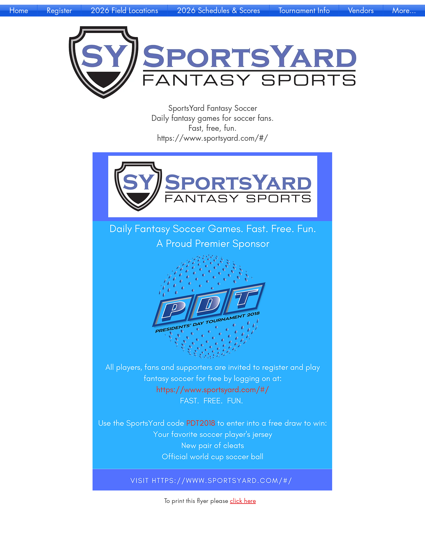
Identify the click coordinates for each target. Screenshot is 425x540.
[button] (59, 11)
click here (243, 501)
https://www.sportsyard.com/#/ (212, 138)
